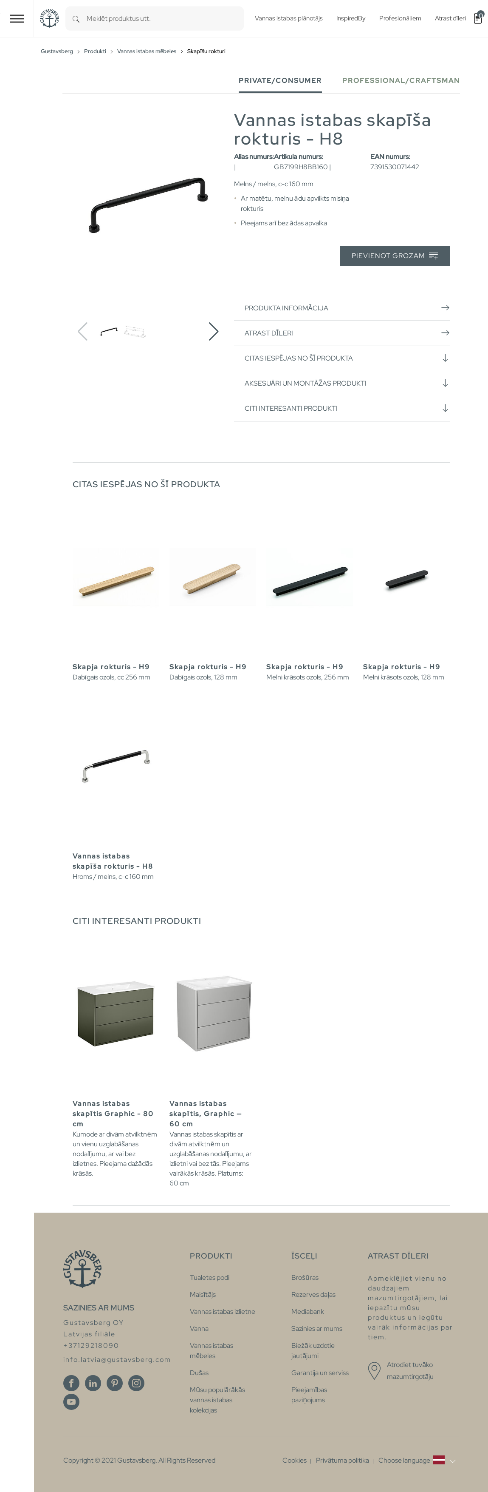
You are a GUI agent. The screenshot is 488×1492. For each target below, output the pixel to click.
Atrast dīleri (347, 333)
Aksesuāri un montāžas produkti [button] (347, 383)
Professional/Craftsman (401, 80)
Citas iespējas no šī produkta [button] (347, 358)
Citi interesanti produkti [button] (347, 408)
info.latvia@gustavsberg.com (117, 1359)
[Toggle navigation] (17, 18)
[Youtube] (71, 1402)
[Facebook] (71, 1383)
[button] (214, 331)
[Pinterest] (115, 1383)
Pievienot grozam (395, 256)
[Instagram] (136, 1383)
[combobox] (165, 18)
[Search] (76, 18)
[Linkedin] (93, 1383)
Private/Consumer (280, 80)
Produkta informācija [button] (347, 308)
